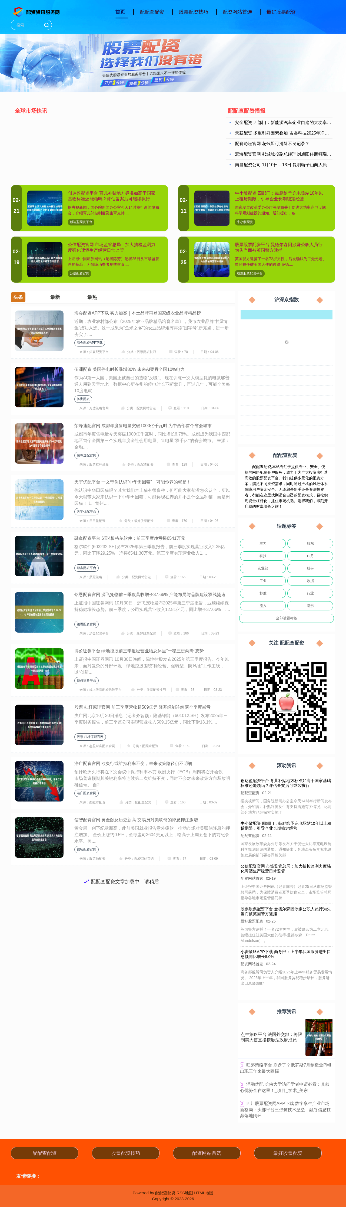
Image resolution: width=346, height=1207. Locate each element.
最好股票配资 (281, 12)
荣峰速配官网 (86, 455)
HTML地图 (203, 1192)
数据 (310, 581)
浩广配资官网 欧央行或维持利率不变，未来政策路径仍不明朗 (133, 763)
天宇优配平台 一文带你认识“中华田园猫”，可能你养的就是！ (132, 482)
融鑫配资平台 (86, 568)
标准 (263, 593)
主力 (263, 543)
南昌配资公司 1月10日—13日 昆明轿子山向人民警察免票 (289, 165)
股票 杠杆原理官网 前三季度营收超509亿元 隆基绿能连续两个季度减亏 (142, 707)
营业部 (263, 568)
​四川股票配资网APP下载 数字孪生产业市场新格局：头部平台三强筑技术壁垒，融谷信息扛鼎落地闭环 (285, 1109)
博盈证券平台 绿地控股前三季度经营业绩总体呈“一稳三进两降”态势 (139, 651)
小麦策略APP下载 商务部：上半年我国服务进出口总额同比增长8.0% (288, 952)
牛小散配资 (245, 222)
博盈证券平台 (86, 680)
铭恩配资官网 (86, 624)
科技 (263, 556)
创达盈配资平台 (81, 222)
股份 (310, 568)
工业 (263, 581)
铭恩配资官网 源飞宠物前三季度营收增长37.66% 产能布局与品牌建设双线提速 (149, 594)
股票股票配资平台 (250, 273)
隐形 (310, 606)
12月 (310, 556)
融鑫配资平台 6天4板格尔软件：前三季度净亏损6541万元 (129, 538)
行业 (310, 593)
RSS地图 (185, 1192)
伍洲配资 (83, 399)
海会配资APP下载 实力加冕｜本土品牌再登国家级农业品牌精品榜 (137, 313)
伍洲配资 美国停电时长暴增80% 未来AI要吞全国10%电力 (129, 369)
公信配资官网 (79, 273)
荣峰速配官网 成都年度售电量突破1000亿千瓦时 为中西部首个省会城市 (143, 425)
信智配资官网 (86, 849)
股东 (310, 543)
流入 (263, 606)
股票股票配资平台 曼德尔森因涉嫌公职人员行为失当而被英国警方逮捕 (286, 909)
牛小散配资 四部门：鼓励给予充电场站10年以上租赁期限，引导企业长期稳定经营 (286, 825)
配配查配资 (152, 12)
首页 (120, 12)
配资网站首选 (237, 12)
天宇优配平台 (86, 511)
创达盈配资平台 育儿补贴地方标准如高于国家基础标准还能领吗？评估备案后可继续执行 (286, 783)
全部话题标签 (286, 618)
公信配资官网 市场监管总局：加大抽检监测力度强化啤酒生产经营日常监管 (286, 868)
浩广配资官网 (86, 793)
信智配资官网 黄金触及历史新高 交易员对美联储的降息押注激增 (136, 819)
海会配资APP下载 (90, 343)
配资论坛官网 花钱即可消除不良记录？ (272, 144)
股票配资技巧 (193, 12)
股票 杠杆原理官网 (90, 737)
